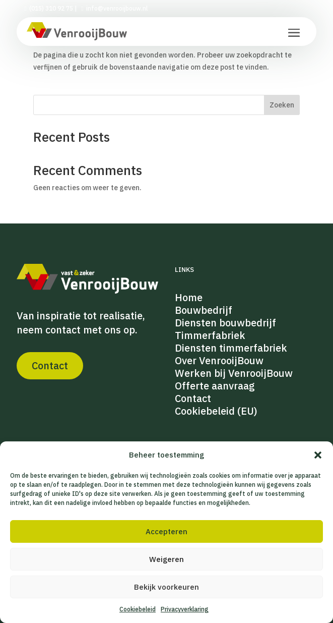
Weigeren (166, 559)
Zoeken (282, 104)
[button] (318, 455)
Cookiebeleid (137, 609)
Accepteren (166, 531)
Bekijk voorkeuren (166, 587)
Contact (50, 365)
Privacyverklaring (185, 609)
